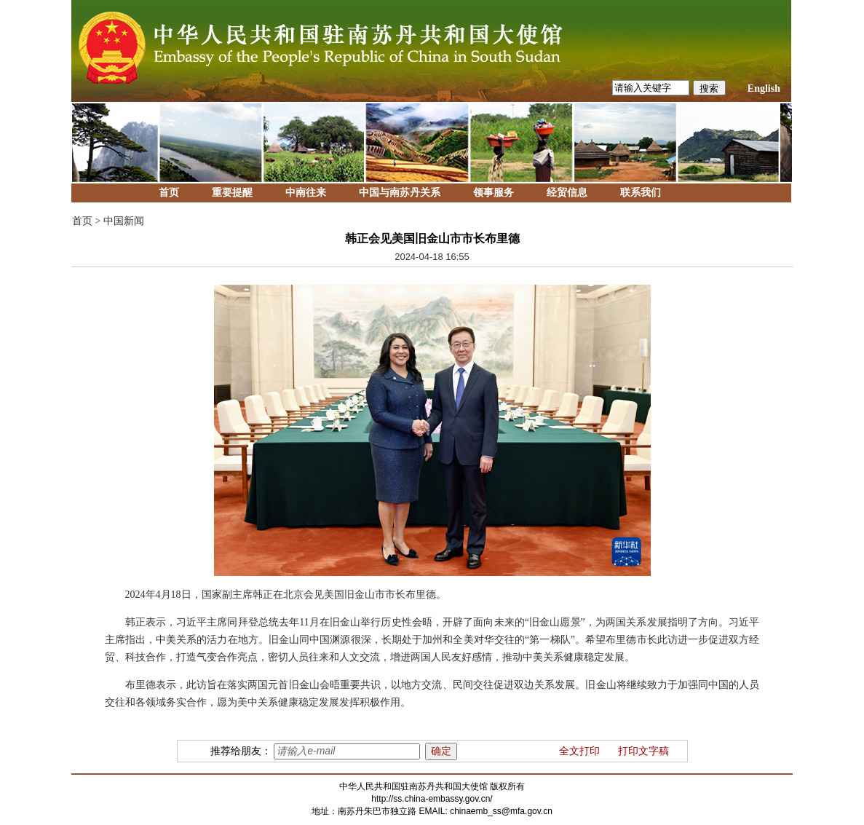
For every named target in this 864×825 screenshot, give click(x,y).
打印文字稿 (643, 751)
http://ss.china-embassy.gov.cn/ (431, 799)
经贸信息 (567, 192)
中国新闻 (123, 221)
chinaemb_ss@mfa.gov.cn (501, 811)
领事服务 (493, 192)
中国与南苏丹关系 (399, 192)
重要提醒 (232, 192)
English (764, 88)
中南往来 (305, 192)
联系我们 (640, 192)
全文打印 (579, 751)
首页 (169, 192)
